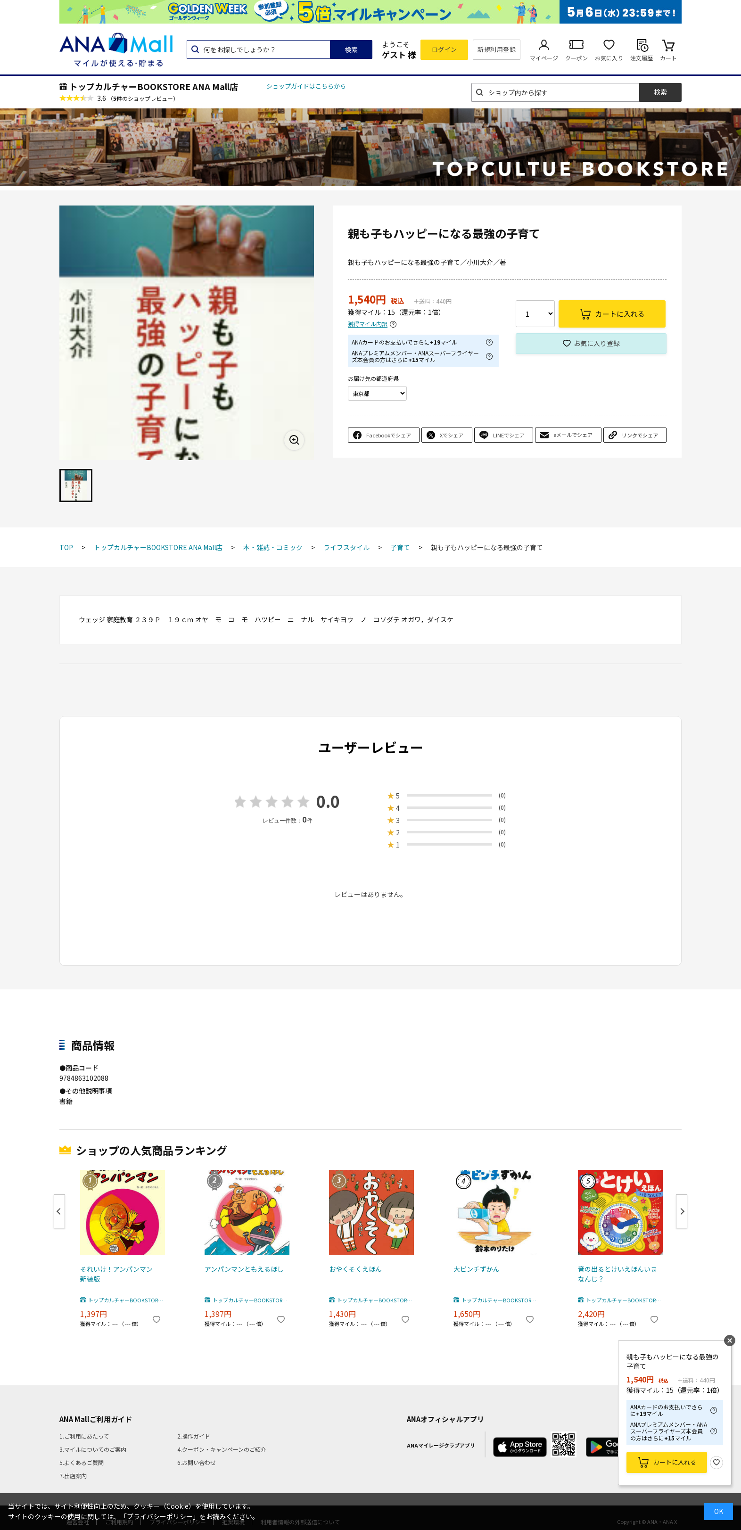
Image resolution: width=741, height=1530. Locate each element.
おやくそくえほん (355, 1269)
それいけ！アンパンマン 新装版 (119, 1273)
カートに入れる (674, 1461)
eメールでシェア (573, 434)
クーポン (576, 58)
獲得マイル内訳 (367, 324)
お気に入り (609, 58)
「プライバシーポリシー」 (159, 1516)
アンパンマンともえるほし (244, 1269)
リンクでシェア (640, 435)
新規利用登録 (497, 49)
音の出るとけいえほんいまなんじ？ (617, 1273)
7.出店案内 (73, 1476)
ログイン (444, 49)
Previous (59, 1211)
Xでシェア (451, 435)
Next (681, 1211)
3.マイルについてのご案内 (92, 1449)
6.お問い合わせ (196, 1462)
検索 (351, 49)
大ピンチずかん (476, 1269)
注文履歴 (641, 58)
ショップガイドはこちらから (306, 86)
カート (668, 58)
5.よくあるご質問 (81, 1462)
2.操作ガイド (193, 1436)
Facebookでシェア (388, 435)
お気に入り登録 (597, 343)
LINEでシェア (509, 435)
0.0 (328, 801)
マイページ (544, 58)
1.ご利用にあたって (84, 1436)
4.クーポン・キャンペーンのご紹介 (221, 1449)
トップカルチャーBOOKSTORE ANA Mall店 (153, 86)
